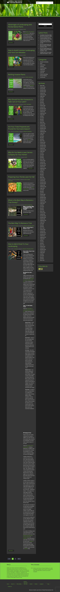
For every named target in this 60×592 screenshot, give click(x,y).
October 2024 (42, 111)
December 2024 (43, 108)
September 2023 (43, 131)
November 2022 (43, 146)
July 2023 (42, 134)
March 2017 (42, 244)
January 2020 (42, 195)
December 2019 (43, 197)
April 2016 (42, 258)
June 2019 (42, 206)
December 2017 (43, 232)
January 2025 (42, 107)
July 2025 (42, 97)
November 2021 (43, 165)
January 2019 (42, 214)
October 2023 (42, 130)
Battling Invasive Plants (16, 74)
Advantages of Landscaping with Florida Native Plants (20, 25)
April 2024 (42, 120)
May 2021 (42, 174)
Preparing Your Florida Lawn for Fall (21, 177)
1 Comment (16, 248)
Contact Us (10, 586)
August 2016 (42, 252)
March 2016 (42, 260)
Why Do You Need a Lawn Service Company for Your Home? (20, 153)
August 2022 (42, 151)
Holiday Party (42, 69)
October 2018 (42, 218)
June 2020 (42, 189)
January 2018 (42, 231)
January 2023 (42, 143)
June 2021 (42, 172)
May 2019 (42, 208)
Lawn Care (42, 72)
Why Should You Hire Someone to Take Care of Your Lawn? (20, 100)
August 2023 (42, 133)
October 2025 (42, 93)
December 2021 (43, 163)
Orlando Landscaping (29, 77)
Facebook (25, 538)
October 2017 (42, 235)
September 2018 (43, 220)
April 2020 (42, 192)
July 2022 (42, 153)
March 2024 (42, 122)
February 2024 (42, 123)
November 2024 (43, 110)
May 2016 (42, 257)
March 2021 (42, 177)
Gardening (42, 66)
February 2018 (42, 229)
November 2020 (43, 183)
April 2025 (42, 102)
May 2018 (42, 225)
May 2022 (42, 156)
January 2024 (42, 125)
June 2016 (42, 255)
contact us (31, 541)
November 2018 (43, 217)
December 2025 (43, 90)
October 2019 (42, 200)
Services (25, 581)
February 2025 (42, 105)
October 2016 (42, 251)
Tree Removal (42, 77)
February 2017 (42, 246)
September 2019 (43, 202)
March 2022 (42, 159)
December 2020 (43, 182)
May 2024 (42, 119)
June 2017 (42, 241)
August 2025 (42, 96)
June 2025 (42, 99)
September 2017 (43, 237)
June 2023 (42, 136)
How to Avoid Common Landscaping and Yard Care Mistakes (21, 51)
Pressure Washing (43, 75)
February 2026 (42, 87)
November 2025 (43, 91)
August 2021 (42, 169)
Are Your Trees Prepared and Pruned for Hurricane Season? (19, 128)
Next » (19, 558)
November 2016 (43, 249)
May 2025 (42, 100)
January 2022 (42, 162)
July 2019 (42, 205)
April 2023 (42, 139)
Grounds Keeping (43, 68)
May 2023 (42, 137)
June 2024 (42, 117)
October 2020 (42, 185)
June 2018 (42, 223)
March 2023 (42, 140)
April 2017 (42, 243)
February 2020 (42, 194)
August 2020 (42, 188)
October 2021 (42, 166)
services (26, 548)
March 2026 (42, 85)
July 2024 (42, 116)
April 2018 (42, 226)
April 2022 (42, 157)
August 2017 (42, 238)
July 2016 (42, 254)
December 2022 (43, 145)
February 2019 (42, 212)
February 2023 (42, 142)
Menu (38, 2)
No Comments (16, 29)
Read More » (11, 42)
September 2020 (43, 186)
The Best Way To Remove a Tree (20, 223)
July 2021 (42, 171)
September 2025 (43, 94)
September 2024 (43, 113)
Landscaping (28, 104)
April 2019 (42, 209)
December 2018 (43, 215)
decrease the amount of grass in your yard (28, 280)
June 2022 (42, 154)
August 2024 (42, 114)
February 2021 (42, 179)
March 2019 (42, 211)
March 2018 (42, 228)
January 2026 (42, 88)
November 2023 (43, 128)
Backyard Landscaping (27, 131)
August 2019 (42, 203)
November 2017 (43, 234)
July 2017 (42, 240)
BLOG (25, 29)
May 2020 (42, 191)
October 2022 (42, 148)
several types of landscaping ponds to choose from (28, 310)
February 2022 (42, 160)
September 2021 (43, 168)
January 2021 (42, 180)
